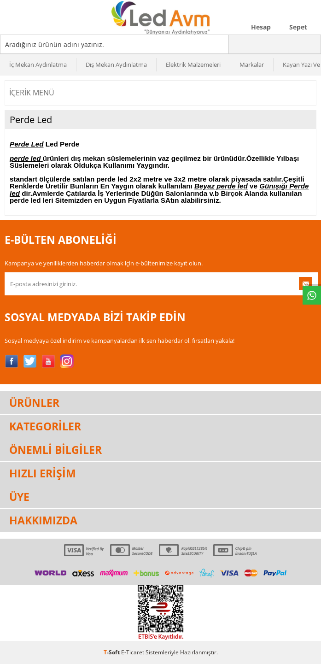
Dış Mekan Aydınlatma (116, 64)
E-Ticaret (132, 652)
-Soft (112, 652)
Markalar (251, 64)
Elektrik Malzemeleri (193, 64)
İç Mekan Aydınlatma (38, 64)
